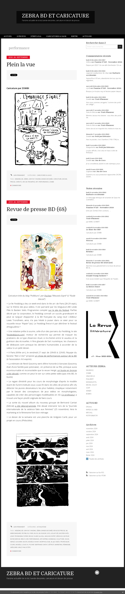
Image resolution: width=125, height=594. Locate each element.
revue (31, 536)
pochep (31, 545)
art (36, 182)
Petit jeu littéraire (103, 136)
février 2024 (90, 455)
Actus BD (87, 36)
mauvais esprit (50, 536)
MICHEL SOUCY (91, 385)
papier (25, 536)
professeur (64, 542)
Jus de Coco (100, 160)
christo (19, 182)
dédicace (59, 536)
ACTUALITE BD (41, 527)
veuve (67, 539)
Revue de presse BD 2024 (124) (99, 263)
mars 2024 (90, 452)
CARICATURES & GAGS (44, 175)
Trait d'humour (101, 99)
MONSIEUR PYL (91, 382)
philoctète (26, 547)
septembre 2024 (92, 434)
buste (25, 542)
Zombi (88, 99)
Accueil (8, 36)
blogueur (42, 533)
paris (32, 533)
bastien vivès (64, 533)
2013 (48, 533)
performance (44, 182)
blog (36, 533)
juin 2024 (89, 443)
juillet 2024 (90, 440)
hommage (52, 539)
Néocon (89, 241)
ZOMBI (88, 373)
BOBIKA (88, 394)
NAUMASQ (89, 370)
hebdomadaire (15, 533)
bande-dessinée (47, 179)
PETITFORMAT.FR (92, 416)
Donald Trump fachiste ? (97, 276)
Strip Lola (36, 36)
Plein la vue (21, 65)
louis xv (25, 545)
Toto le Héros (91, 112)
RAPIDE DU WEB (91, 410)
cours (12, 545)
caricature (57, 179)
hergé (12, 542)
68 (66, 531)
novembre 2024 (91, 429)
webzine (18, 179)
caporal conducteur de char (97, 73)
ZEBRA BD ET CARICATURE (55, 16)
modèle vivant (33, 542)
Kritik (74, 36)
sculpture (60, 539)
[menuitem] (9, 36)
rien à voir (25, 539)
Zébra (88, 62)
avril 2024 (89, 449)
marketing (58, 545)
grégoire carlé (16, 547)
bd (22, 179)
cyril (88, 88)
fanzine (38, 179)
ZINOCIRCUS (90, 376)
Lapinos (89, 171)
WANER (88, 391)
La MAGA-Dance (93, 287)
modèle (18, 545)
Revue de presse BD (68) (36, 209)
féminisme (66, 545)
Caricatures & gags (56, 36)
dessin (64, 179)
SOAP (88, 388)
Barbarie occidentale (95, 194)
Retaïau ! (90, 252)
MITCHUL (89, 413)
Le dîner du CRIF (93, 230)
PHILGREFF (90, 379)
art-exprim (44, 539)
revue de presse (59, 531)
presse (12, 182)
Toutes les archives (96, 459)
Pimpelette (90, 147)
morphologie (45, 542)
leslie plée (55, 533)
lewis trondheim (16, 536)
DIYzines (89, 407)
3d (52, 542)
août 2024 (89, 437)
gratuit (32, 179)
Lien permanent (17, 175)
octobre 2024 (91, 432)
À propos (21, 36)
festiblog (25, 533)
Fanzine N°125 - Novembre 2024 (108, 62)
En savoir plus (98, 592)
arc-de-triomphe (29, 182)
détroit (51, 545)
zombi (51, 182)
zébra (26, 179)
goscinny (19, 542)
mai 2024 (89, 446)
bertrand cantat (41, 545)
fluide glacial (39, 536)
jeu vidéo (56, 542)
